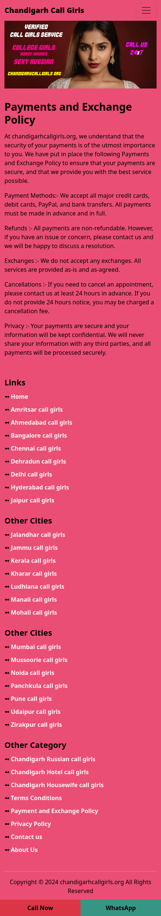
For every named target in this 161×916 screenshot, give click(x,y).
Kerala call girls (30, 560)
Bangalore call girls (35, 435)
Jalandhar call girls (34, 535)
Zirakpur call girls (33, 725)
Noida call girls (29, 673)
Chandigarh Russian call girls (49, 759)
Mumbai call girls (32, 647)
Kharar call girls (30, 573)
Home (16, 396)
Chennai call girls (32, 448)
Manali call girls (30, 599)
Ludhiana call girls (34, 586)
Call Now (40, 908)
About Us (21, 850)
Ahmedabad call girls (38, 422)
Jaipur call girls (29, 500)
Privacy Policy (27, 824)
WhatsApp (121, 908)
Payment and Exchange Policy (51, 811)
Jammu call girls (31, 548)
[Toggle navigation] (146, 10)
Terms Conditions (33, 798)
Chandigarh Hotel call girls (46, 772)
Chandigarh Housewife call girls (54, 785)
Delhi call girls (28, 474)
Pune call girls (28, 699)
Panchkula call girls (36, 686)
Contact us (23, 837)
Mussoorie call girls (36, 660)
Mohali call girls (30, 612)
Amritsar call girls (33, 409)
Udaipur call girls (32, 712)
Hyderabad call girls (36, 487)
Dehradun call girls (35, 461)
